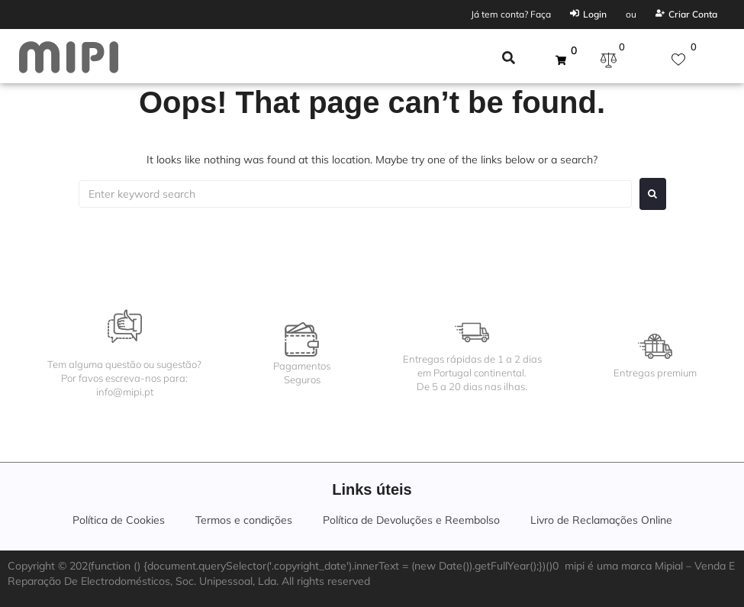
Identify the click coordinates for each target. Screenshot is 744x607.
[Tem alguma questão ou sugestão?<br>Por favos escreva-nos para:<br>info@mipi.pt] (125, 326)
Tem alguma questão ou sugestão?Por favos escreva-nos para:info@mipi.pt (124, 378)
